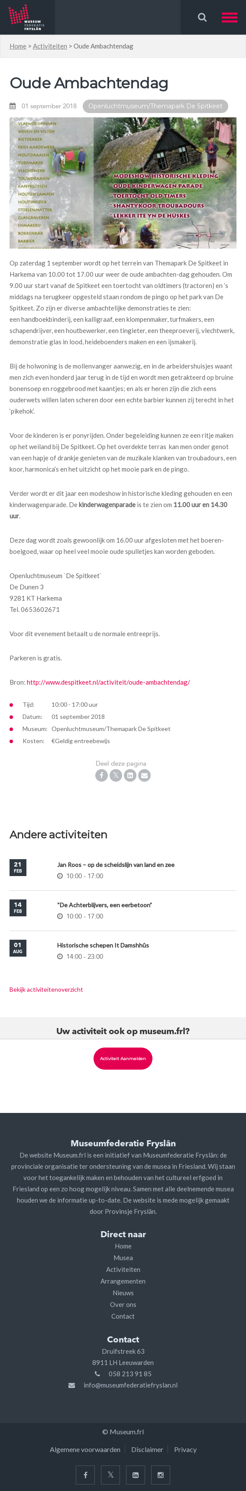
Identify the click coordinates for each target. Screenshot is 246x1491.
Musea (123, 1257)
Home (18, 46)
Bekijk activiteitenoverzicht (46, 989)
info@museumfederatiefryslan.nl (131, 1385)
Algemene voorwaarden (85, 1449)
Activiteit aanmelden (123, 1058)
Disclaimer (147, 1449)
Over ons (123, 1304)
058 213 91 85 (130, 1374)
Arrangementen (123, 1281)
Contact (123, 1316)
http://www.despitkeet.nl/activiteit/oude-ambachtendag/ (108, 682)
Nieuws (123, 1293)
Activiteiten (50, 46)
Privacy (185, 1449)
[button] (234, 17)
